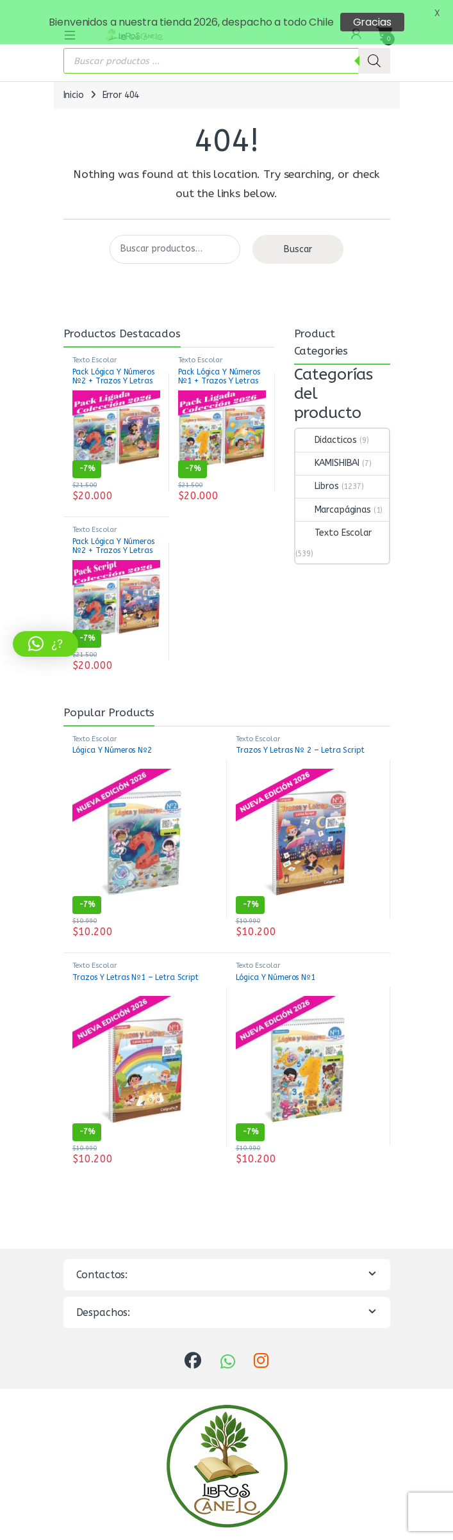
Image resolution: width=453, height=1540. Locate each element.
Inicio (73, 82)
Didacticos (326, 427)
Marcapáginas (333, 497)
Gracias (372, 22)
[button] (45, 644)
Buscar (298, 236)
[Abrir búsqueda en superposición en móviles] (226, 48)
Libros (317, 474)
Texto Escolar (94, 348)
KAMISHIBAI (327, 450)
